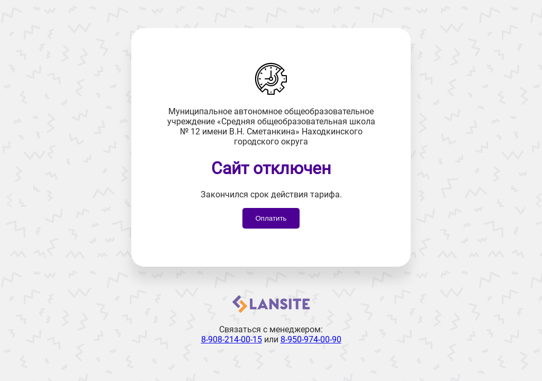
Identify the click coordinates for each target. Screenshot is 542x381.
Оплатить (270, 218)
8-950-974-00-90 (311, 339)
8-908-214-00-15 (231, 339)
